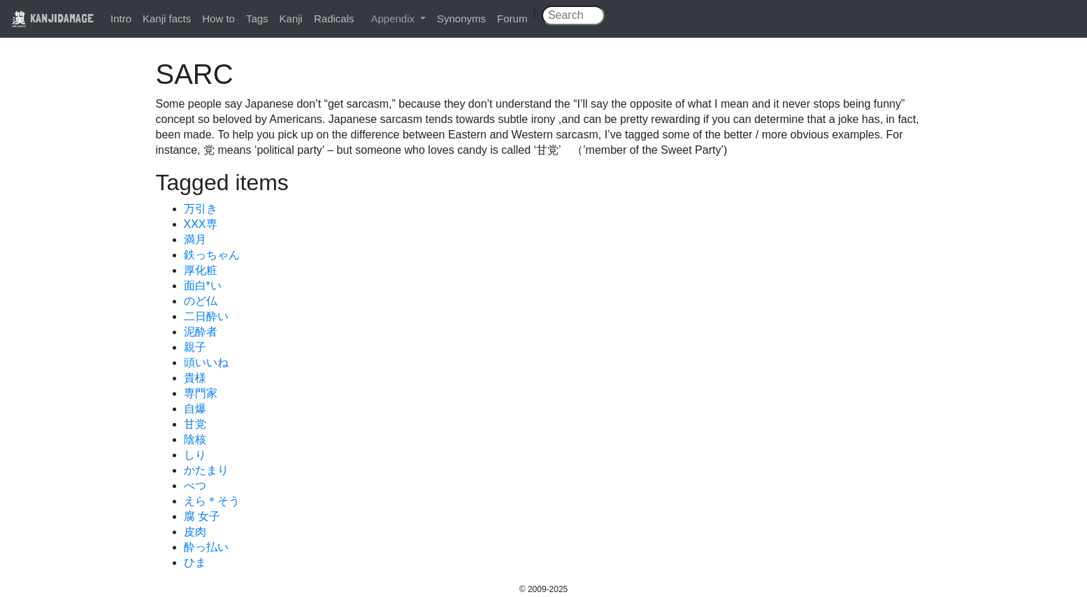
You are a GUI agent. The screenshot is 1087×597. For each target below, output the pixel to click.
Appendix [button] (393, 18)
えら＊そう (212, 501)
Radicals (334, 18)
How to (218, 18)
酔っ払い (206, 547)
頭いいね (206, 362)
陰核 (195, 439)
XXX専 (200, 224)
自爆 (195, 409)
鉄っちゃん (212, 255)
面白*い (203, 286)
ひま (195, 562)
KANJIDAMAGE (52, 17)
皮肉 (195, 532)
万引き (200, 209)
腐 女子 (202, 516)
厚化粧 (200, 270)
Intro (120, 18)
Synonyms (461, 18)
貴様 (195, 378)
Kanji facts (167, 18)
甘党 (195, 424)
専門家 (200, 393)
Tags (257, 18)
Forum (512, 18)
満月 (195, 239)
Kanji (291, 18)
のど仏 (200, 301)
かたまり (206, 470)
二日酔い (206, 316)
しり (195, 455)
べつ (195, 485)
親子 (195, 347)
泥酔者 (200, 332)
